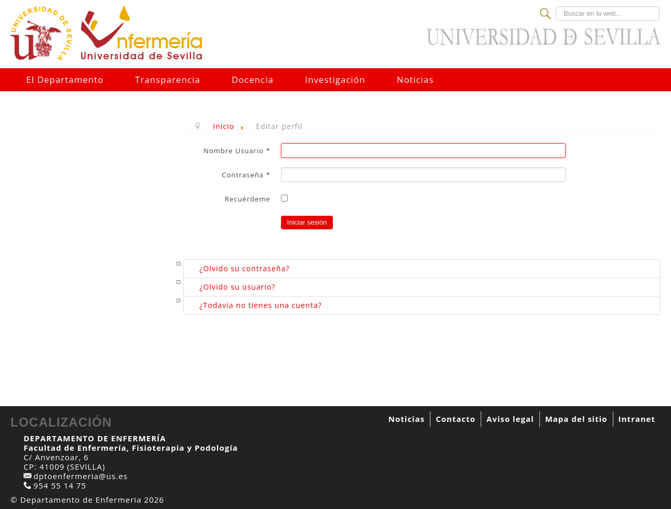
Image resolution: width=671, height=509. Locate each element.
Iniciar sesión (307, 222)
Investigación (335, 79)
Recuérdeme (247, 199)
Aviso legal (510, 418)
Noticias (415, 79)
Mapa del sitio (576, 418)
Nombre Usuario (236, 150)
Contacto (455, 418)
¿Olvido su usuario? (238, 287)
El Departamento (65, 79)
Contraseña (246, 174)
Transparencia (167, 79)
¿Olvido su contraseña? (245, 268)
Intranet (637, 418)
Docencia (253, 79)
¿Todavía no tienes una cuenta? (261, 305)
